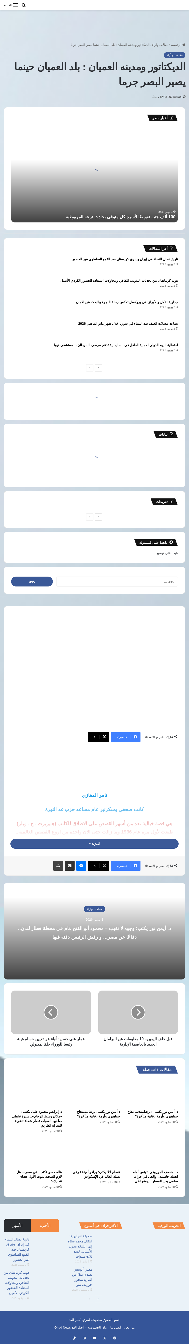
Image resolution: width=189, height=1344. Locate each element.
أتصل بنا (115, 1327)
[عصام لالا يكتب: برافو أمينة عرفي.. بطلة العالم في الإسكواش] (94, 1153)
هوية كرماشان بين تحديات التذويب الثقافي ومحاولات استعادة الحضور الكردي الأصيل (119, 281)
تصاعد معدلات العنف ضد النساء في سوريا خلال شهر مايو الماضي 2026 (128, 323)
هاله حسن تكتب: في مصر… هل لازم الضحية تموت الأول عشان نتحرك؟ (39, 1176)
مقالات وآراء (160, 45)
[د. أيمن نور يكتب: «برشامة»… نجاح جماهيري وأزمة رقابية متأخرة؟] (152, 1092)
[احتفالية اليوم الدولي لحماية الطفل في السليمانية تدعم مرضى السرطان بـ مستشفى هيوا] (24, 352)
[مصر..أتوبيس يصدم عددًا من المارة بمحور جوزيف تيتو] (109, 1276)
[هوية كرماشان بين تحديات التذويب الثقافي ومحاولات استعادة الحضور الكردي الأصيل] (24, 287)
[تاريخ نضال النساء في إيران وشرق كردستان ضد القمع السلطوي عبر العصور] (24, 266)
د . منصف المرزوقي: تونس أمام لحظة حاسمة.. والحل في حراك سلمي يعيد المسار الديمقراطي (155, 1176)
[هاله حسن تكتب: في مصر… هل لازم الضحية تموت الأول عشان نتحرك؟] (36, 1153)
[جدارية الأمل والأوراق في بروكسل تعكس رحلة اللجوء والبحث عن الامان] (24, 309)
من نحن (129, 1327)
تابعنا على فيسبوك (166, 553)
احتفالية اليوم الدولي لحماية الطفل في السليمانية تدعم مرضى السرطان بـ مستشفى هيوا (116, 345)
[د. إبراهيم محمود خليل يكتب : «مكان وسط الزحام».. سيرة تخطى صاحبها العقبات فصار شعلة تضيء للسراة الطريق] (36, 1092)
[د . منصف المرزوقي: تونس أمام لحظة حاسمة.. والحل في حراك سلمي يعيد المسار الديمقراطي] (152, 1153)
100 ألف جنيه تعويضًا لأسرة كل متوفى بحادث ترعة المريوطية (120, 216)
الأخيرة (45, 1225)
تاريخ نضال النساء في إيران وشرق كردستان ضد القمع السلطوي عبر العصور (125, 259)
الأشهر (17, 1225)
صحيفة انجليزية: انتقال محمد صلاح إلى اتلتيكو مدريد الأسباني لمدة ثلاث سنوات (80, 1246)
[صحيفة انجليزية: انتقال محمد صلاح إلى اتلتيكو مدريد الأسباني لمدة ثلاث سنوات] (109, 1243)
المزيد (94, 844)
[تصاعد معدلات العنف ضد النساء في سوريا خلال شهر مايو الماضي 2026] (24, 330)
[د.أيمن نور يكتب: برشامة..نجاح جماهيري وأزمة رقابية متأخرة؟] (94, 1092)
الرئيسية (177, 45)
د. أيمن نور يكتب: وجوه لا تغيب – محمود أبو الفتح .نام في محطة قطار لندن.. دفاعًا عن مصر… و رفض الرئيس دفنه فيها (94, 936)
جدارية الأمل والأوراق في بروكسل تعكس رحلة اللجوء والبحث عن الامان (127, 302)
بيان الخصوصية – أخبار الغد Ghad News (80, 1327)
